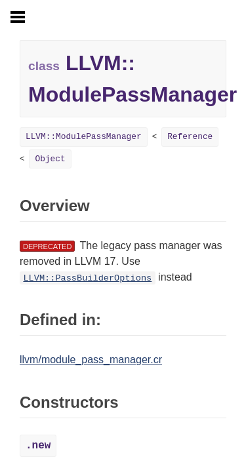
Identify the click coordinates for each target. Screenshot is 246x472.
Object (50, 159)
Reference (190, 137)
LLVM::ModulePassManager (84, 137)
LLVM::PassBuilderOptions (87, 278)
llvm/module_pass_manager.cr (91, 359)
